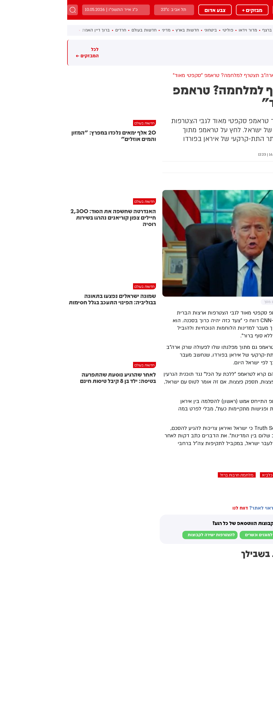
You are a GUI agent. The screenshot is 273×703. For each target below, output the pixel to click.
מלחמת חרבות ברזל (169, 475)
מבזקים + (185, 9)
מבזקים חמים (258, 52)
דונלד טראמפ (259, 475)
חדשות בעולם (76, 30)
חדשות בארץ (120, 30)
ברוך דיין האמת (29, 30)
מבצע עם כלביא (208, 475)
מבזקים (219, 9)
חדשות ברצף (207, 30)
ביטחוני (143, 30)
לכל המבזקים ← (20, 52)
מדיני (99, 30)
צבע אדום (147, 9)
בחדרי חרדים (257, 488)
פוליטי (160, 30)
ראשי (228, 30)
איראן (235, 475)
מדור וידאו (180, 30)
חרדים (53, 30)
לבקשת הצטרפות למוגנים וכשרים (208, 535)
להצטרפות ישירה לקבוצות (144, 535)
